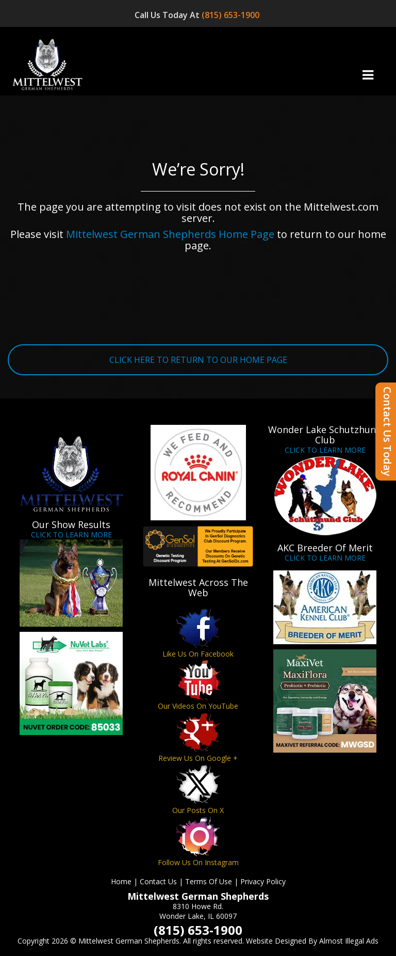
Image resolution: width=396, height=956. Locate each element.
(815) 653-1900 (231, 15)
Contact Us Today (387, 431)
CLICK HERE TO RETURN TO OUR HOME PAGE (198, 359)
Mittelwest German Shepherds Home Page (170, 234)
